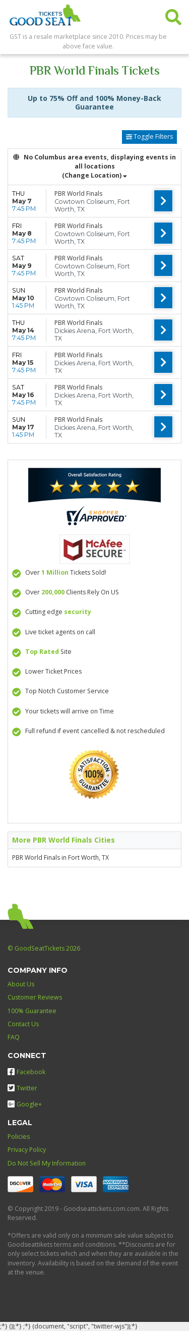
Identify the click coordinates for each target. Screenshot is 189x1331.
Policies (19, 1136)
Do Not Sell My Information (47, 1163)
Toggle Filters (149, 136)
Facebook (26, 1072)
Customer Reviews (35, 997)
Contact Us (23, 1024)
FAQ (14, 1037)
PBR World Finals (78, 193)
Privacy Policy (27, 1149)
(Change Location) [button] (94, 175)
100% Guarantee (32, 1011)
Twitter (22, 1088)
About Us (21, 984)
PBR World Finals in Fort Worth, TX (60, 857)
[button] (173, 15)
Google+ (25, 1104)
